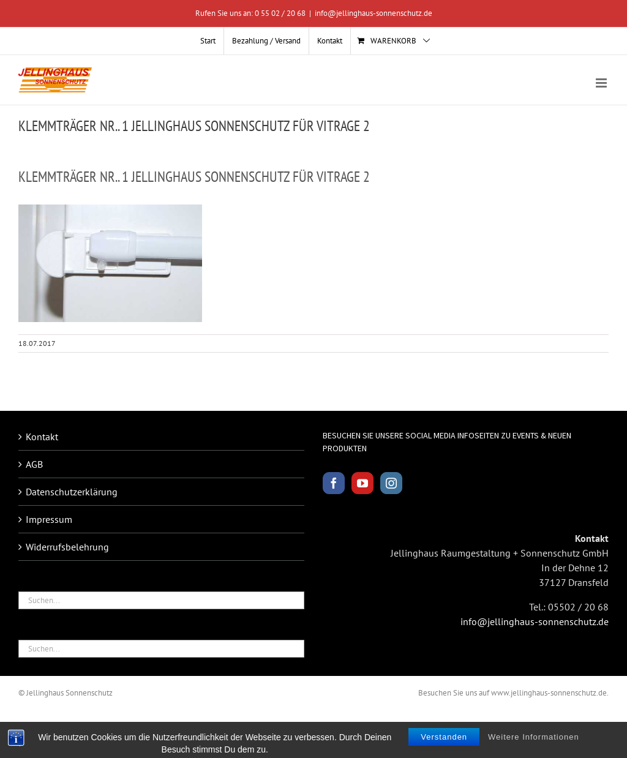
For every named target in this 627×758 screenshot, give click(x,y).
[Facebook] (334, 483)
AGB (34, 464)
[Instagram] (391, 483)
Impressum (49, 519)
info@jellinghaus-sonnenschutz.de (373, 13)
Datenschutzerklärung (72, 492)
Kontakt (42, 436)
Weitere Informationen (533, 747)
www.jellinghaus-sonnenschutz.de (549, 693)
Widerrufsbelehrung (67, 547)
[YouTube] (362, 483)
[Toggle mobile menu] (602, 83)
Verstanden (444, 747)
